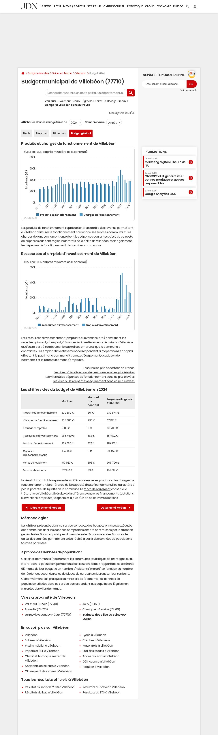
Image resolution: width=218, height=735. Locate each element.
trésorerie (28, 493)
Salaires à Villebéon (38, 640)
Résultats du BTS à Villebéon (101, 692)
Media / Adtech (74, 6)
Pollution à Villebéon (96, 666)
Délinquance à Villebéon (98, 661)
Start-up (94, 6)
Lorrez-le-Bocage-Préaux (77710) (48, 614)
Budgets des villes (38, 73)
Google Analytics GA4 (160, 192)
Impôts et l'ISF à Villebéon (42, 650)
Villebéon (80, 73)
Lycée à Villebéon (94, 634)
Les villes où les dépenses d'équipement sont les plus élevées (94, 381)
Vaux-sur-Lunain (70, 101)
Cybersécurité (114, 6)
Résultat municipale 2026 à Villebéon (49, 687)
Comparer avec (94, 122)
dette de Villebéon (96, 240)
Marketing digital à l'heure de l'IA (165, 162)
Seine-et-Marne (62, 73)
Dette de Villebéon (115, 507)
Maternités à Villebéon (97, 645)
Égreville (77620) (36, 609)
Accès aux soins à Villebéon (100, 656)
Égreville (87, 101)
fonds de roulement (97, 489)
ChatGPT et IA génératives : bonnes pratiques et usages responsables (165, 178)
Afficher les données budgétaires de (44, 122)
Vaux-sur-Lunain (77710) (41, 603)
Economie (164, 6)
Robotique (135, 6)
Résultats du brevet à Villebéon (103, 687)
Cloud (149, 6)
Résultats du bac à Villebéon (44, 692)
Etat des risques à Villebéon (100, 650)
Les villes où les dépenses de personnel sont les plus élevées (94, 372)
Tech (57, 6)
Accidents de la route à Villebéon (47, 665)
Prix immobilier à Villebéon (42, 645)
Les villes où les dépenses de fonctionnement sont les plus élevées (90, 376)
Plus (178, 6)
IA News (46, 6)
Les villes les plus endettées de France (109, 367)
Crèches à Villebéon (96, 640)
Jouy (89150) (91, 603)
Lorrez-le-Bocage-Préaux (110, 101)
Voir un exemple (189, 90)
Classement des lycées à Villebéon (48, 671)
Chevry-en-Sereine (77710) (101, 609)
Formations (156, 151)
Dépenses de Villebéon (43, 507)
